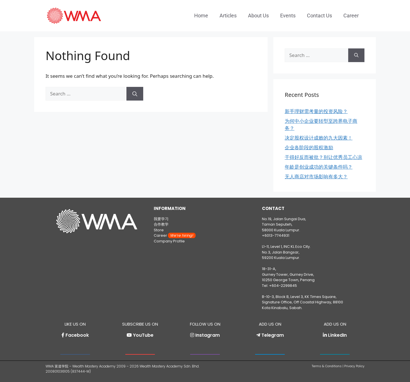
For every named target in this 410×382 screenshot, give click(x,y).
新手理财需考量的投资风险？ (316, 111)
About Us (258, 16)
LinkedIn (337, 335)
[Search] (134, 94)
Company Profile (169, 241)
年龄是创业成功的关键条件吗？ (318, 167)
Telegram (272, 335)
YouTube (143, 335)
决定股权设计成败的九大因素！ (318, 137)
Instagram (207, 335)
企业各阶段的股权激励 (309, 147)
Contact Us (319, 16)
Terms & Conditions (327, 366)
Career (351, 16)
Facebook (77, 335)
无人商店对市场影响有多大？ (316, 176)
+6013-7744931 (275, 235)
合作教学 (161, 224)
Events (288, 16)
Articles (228, 16)
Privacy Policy (354, 366)
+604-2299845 (283, 285)
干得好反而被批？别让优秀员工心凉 (323, 157)
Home (201, 16)
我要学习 (161, 219)
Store (159, 230)
